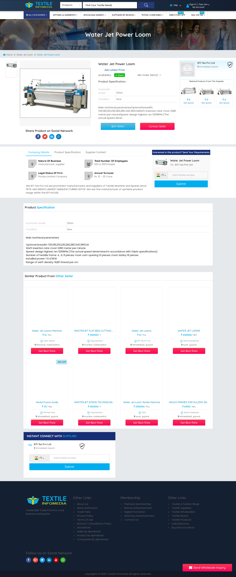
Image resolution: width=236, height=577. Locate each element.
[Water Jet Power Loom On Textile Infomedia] (38, 136)
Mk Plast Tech (47, 413)
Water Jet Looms (141, 330)
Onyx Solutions (95, 341)
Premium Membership (137, 504)
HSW (142, 413)
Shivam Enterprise (189, 413)
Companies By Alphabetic (93, 539)
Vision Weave (47, 341)
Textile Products (181, 519)
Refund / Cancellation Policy (94, 523)
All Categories (37, 15)
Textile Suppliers (181, 508)
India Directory (180, 523)
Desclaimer (84, 527)
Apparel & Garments (64, 15)
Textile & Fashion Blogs (185, 504)
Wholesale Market (94, 15)
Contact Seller (157, 126)
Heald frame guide (47, 402)
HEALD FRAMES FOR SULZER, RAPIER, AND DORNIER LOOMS (189, 402)
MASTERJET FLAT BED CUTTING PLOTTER (94, 330)
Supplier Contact (96, 152)
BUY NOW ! (118, 126)
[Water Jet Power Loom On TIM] (51, 136)
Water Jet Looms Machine (47, 330)
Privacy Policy (85, 515)
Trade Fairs (83, 512)
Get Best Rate (47, 351)
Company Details (38, 152)
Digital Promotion (134, 512)
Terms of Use (85, 519)
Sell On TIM (197, 14)
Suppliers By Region (123, 15)
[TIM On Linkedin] (49, 560)
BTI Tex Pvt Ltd (206, 63)
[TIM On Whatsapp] (63, 560)
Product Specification (67, 152)
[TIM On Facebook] (28, 560)
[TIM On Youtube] (56, 560)
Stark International (189, 341)
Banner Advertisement (138, 508)
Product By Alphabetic (90, 535)
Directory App (177, 14)
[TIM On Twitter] (42, 560)
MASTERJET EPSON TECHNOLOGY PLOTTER (94, 402)
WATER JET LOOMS (189, 330)
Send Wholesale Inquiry (207, 567)
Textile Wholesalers (183, 512)
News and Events (87, 508)
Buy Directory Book (183, 527)
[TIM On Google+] (35, 560)
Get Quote (189, 102)
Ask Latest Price (115, 69)
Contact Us (131, 519)
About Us (82, 504)
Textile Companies (151, 15)
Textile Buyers (180, 515)
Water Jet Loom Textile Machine (141, 402)
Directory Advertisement (139, 515)
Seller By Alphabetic (89, 531)
